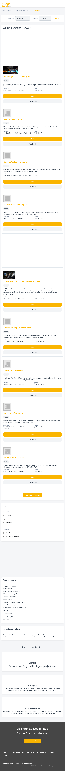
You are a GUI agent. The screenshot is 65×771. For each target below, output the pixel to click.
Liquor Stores (7, 588)
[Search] (56, 18)
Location (35, 18)
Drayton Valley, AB (22, 10)
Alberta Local (6, 10)
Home (5, 753)
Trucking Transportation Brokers (14, 602)
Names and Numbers (24, 764)
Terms (51, 753)
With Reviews (10, 533)
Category (11, 18)
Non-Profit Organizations (11, 591)
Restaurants (7, 613)
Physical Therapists (9, 596)
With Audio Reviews (12, 536)
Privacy (6, 755)
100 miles (9, 522)
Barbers (6, 619)
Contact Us (41, 753)
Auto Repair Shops (9, 605)
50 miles (8, 519)
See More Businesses (32, 495)
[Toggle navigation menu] (62, 4)
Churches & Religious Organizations (15, 607)
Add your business (32, 741)
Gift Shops (7, 610)
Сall (32, 96)
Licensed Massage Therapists (13, 594)
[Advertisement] (32, 559)
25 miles (8, 515)
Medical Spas (7, 599)
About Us (31, 753)
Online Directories (17, 753)
